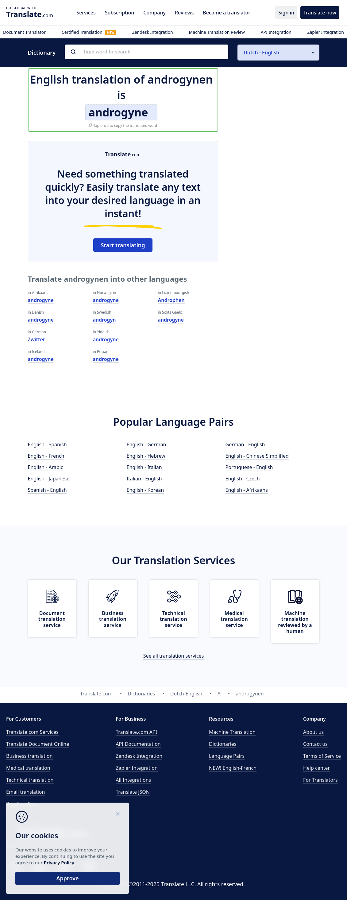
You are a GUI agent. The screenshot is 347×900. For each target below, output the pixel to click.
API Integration (276, 32)
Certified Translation (89, 32)
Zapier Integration (325, 32)
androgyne (41, 300)
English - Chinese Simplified (257, 455)
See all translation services (173, 655)
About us (313, 732)
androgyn (104, 319)
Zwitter (36, 339)
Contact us (315, 744)
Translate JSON (133, 791)
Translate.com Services (32, 732)
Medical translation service (234, 619)
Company (154, 12)
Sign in (286, 12)
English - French (46, 455)
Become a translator (226, 12)
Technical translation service (173, 619)
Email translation (25, 791)
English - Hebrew (146, 455)
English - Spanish (47, 444)
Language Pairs (227, 756)
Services (85, 12)
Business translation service (112, 619)
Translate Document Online (37, 744)
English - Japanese (49, 478)
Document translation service (52, 619)
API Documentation (138, 744)
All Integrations (133, 780)
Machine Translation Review (217, 32)
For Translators (320, 780)
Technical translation (30, 780)
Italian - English (144, 478)
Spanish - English (47, 490)
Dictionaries (222, 744)
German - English (245, 444)
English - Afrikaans (247, 490)
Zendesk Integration (152, 32)
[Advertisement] (273, 179)
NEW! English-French (232, 768)
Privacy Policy (59, 862)
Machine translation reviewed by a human (295, 622)
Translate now (319, 12)
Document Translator (24, 32)
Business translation (29, 756)
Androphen (171, 300)
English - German (146, 444)
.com (29, 14)
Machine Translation (232, 732)
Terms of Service (322, 756)
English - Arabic (45, 467)
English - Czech (243, 478)
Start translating (123, 245)
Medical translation (28, 768)
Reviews (184, 12)
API (136, 732)
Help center (316, 768)
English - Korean (145, 490)
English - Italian (144, 467)
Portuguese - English (249, 467)
